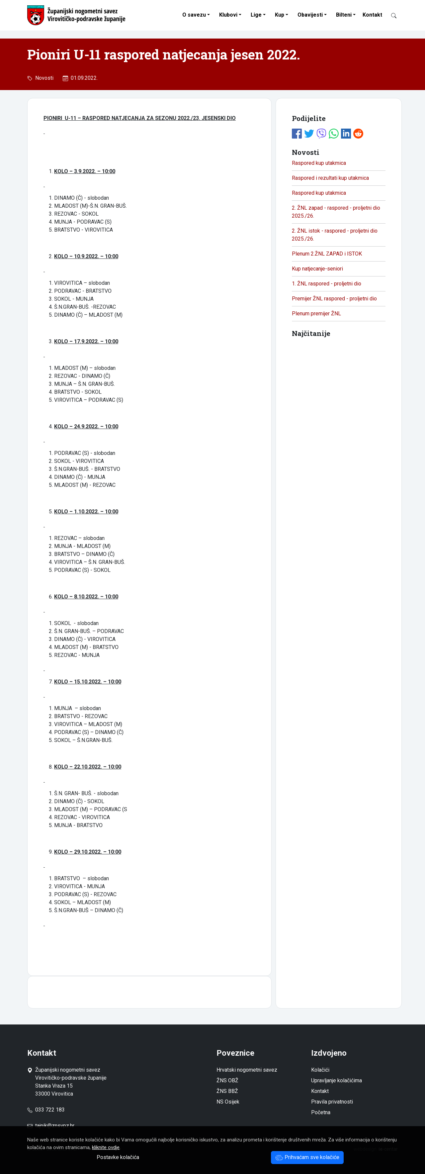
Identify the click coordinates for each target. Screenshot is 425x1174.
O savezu (194, 15)
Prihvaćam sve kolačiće (307, 1157)
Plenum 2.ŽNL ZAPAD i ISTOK (327, 254)
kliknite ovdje (106, 1147)
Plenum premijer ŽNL (316, 313)
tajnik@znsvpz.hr (54, 1125)
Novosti (43, 78)
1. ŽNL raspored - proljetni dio (326, 283)
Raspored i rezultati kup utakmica (330, 178)
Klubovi (228, 15)
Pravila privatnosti (332, 1102)
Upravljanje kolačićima (336, 1080)
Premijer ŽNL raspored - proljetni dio (334, 298)
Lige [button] (256, 15)
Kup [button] (279, 15)
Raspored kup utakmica (319, 163)
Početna (320, 1112)
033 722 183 (46, 1110)
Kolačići (320, 1070)
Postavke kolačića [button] (118, 1157)
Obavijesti (310, 15)
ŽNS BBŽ (227, 1091)
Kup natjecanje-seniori (317, 269)
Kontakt (372, 15)
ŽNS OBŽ (227, 1080)
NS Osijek (227, 1102)
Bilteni (344, 15)
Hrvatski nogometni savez (246, 1070)
